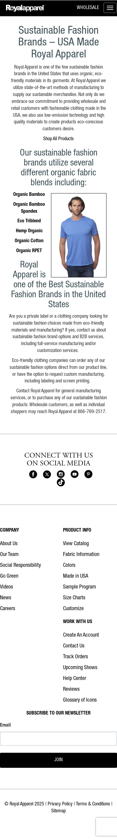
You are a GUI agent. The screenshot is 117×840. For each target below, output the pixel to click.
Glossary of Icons (80, 700)
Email (5, 725)
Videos (6, 587)
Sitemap (58, 811)
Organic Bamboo (29, 195)
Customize (73, 609)
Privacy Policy (60, 804)
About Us (8, 544)
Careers (7, 609)
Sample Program (79, 587)
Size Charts (74, 598)
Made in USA (75, 576)
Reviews (71, 689)
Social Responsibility (20, 565)
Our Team (9, 554)
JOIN (58, 760)
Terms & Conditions (93, 804)
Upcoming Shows (80, 668)
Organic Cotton (29, 241)
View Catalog (76, 544)
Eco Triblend (29, 221)
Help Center (74, 678)
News (5, 598)
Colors (69, 565)
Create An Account (81, 635)
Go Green (9, 576)
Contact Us (73, 646)
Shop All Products (58, 139)
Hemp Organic (29, 231)
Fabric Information (81, 554)
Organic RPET (29, 251)
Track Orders (75, 657)
